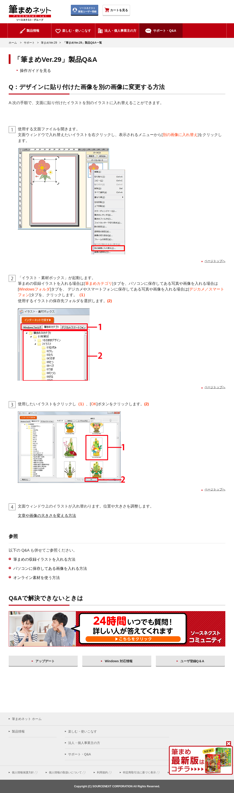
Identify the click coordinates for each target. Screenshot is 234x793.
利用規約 (102, 772)
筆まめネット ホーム (27, 719)
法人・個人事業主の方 (84, 743)
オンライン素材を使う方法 (36, 578)
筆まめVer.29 (49, 42)
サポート (29, 42)
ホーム (13, 42)
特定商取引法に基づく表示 (139, 772)
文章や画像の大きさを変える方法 (47, 515)
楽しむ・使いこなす (82, 731)
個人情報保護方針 (23, 772)
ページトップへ (215, 261)
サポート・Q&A (79, 754)
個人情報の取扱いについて (65, 772)
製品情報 (18, 731)
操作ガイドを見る (35, 70)
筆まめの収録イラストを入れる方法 (44, 559)
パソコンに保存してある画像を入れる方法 (50, 568)
